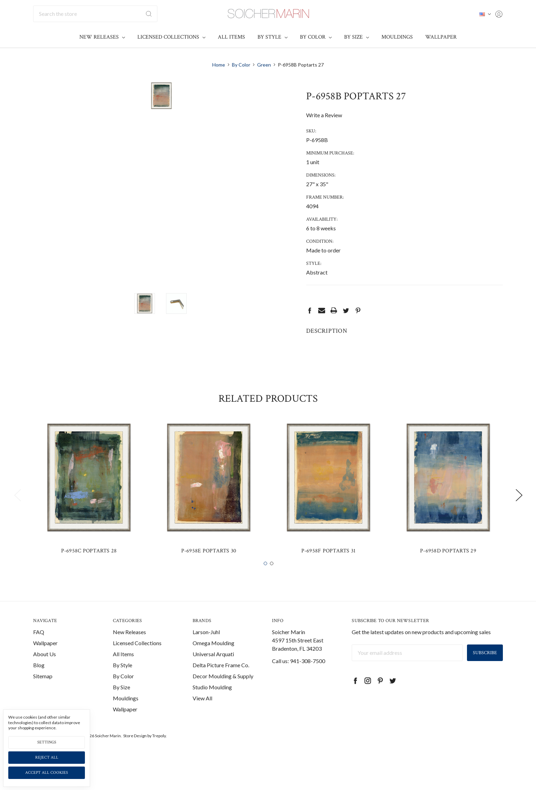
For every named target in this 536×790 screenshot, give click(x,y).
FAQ (38, 650)
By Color (316, 37)
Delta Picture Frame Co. (221, 683)
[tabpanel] (89, 509)
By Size (356, 37)
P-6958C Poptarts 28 (89, 569)
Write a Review (324, 115)
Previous (17, 513)
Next (519, 513)
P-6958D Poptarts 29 (448, 569)
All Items (231, 37)
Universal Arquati (213, 672)
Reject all (46, 757)
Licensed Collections (171, 37)
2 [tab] (271, 582)
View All (202, 716)
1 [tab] (265, 582)
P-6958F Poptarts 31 (328, 569)
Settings (46, 742)
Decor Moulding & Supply (223, 694)
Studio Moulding (212, 705)
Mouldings (397, 37)
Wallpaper (441, 37)
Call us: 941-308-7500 (298, 679)
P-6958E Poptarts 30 (208, 569)
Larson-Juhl (206, 650)
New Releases (102, 37)
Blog (39, 683)
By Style (272, 37)
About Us (44, 672)
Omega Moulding (213, 661)
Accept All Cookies (46, 772)
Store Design (135, 754)
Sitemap (42, 694)
